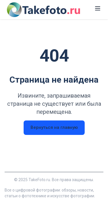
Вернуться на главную (54, 127)
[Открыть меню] (97, 8)
